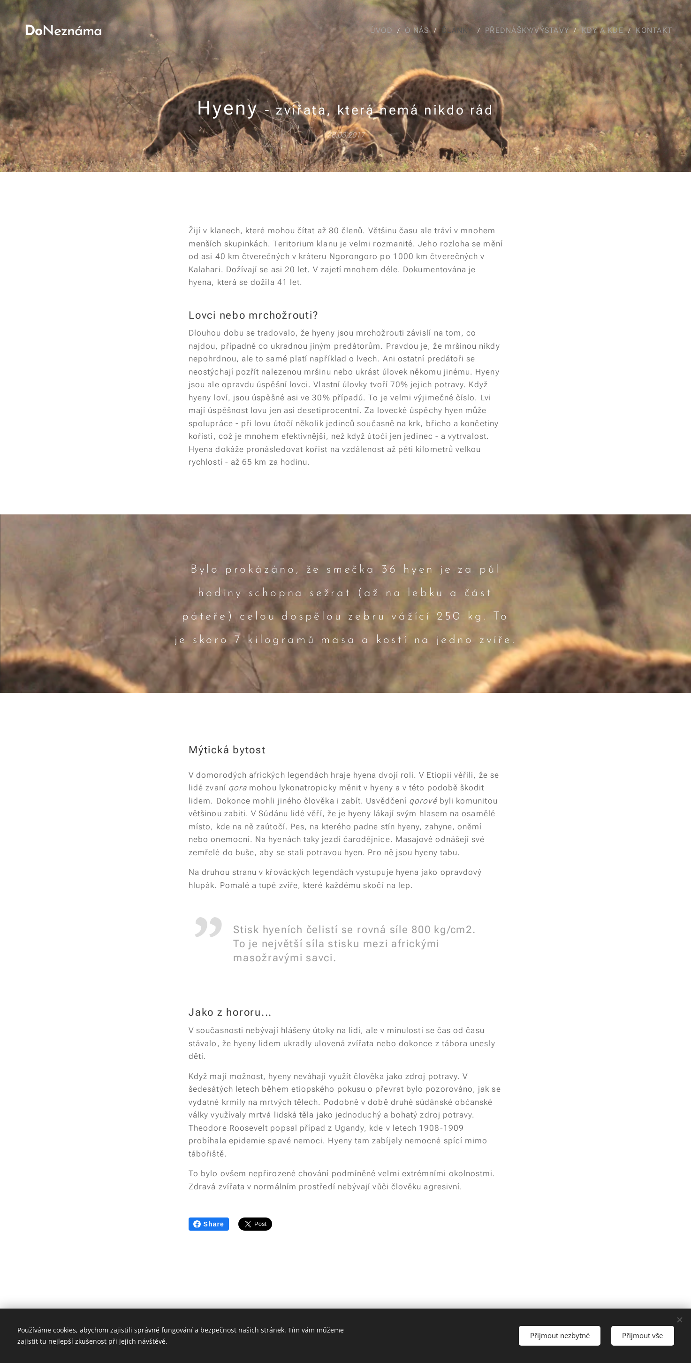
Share (208, 1224)
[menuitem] (382, 30)
